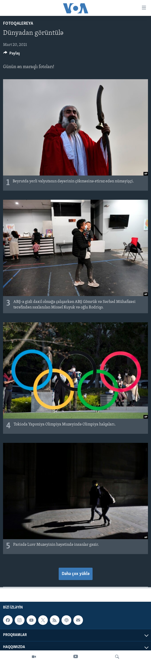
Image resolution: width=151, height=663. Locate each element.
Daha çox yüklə (76, 573)
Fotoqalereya (18, 23)
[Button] (11, 54)
